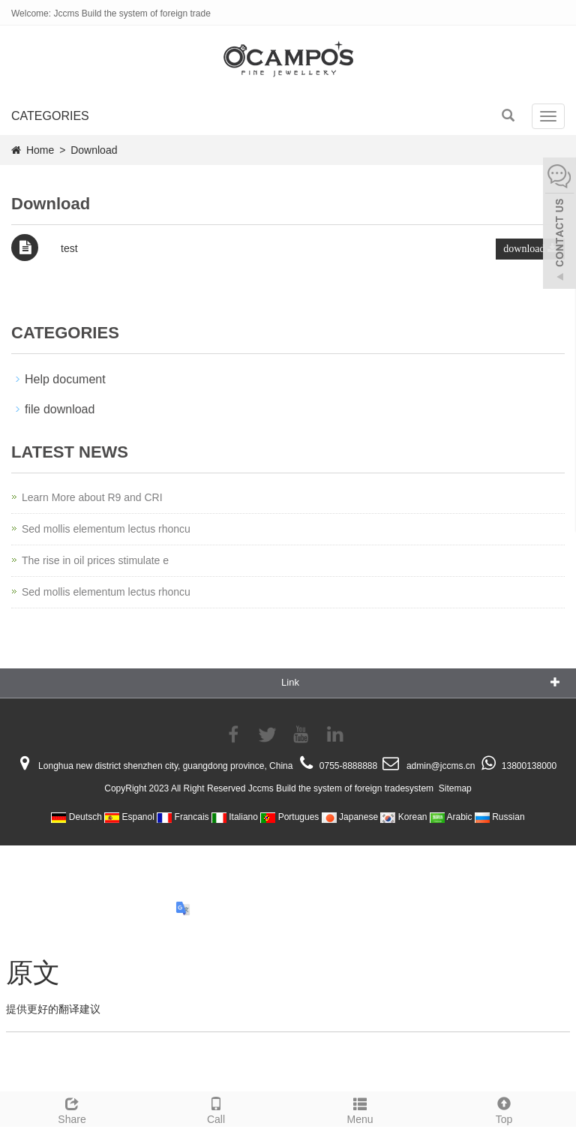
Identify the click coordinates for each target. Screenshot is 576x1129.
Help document (65, 379)
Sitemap (455, 788)
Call (216, 1108)
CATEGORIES (50, 116)
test (69, 248)
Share (72, 1108)
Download (93, 150)
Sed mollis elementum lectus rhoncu (106, 529)
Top (504, 1108)
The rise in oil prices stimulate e (95, 560)
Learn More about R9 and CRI (92, 497)
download (530, 248)
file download (59, 409)
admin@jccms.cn (441, 766)
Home (40, 150)
